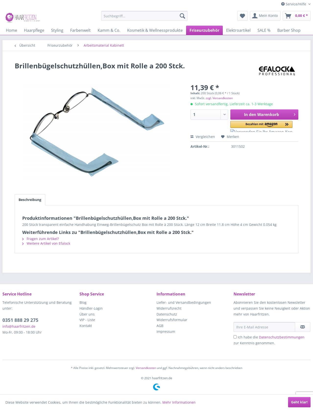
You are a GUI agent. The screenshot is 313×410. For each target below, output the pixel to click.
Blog (83, 302)
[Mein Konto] (265, 16)
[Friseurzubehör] (204, 30)
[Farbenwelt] (80, 30)
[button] (251, 126)
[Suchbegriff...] (144, 16)
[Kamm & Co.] (109, 30)
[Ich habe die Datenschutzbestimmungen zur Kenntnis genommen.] (235, 336)
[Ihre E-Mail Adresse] (264, 327)
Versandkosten (146, 368)
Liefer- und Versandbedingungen (183, 302)
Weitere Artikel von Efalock (46, 243)
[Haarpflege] (34, 30)
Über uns (87, 314)
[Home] (11, 30)
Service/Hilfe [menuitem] (294, 4)
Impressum (165, 331)
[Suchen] (182, 16)
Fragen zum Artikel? (40, 238)
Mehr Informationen (179, 402)
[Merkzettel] (242, 16)
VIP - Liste (87, 319)
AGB (159, 325)
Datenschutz (166, 314)
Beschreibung (30, 199)
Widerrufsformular (171, 319)
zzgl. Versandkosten (219, 98)
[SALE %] (264, 30)
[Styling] (57, 30)
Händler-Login (91, 308)
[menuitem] (144, 16)
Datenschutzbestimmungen (281, 337)
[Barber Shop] (289, 30)
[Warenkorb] (297, 16)
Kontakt (85, 325)
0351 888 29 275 (20, 320)
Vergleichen (202, 136)
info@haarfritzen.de (18, 326)
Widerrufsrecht (168, 308)
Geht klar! (299, 402)
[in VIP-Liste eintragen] (302, 327)
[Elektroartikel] (238, 30)
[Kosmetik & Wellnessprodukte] (155, 30)
